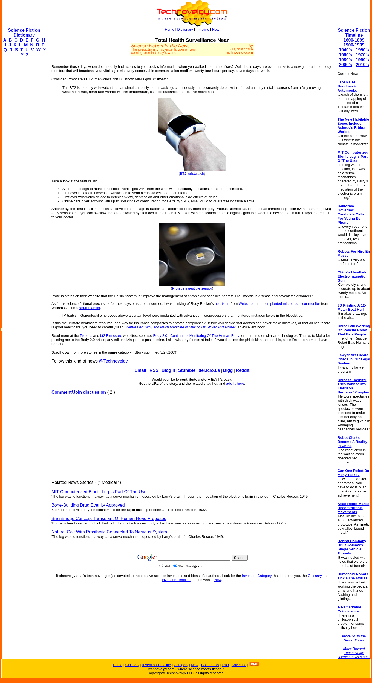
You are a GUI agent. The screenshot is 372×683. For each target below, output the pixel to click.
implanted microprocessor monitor (293, 304)
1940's (345, 50)
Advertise (239, 665)
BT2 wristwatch (192, 173)
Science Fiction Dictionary (24, 32)
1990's (362, 59)
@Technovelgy (113, 361)
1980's (345, 59)
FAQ (225, 665)
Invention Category (257, 576)
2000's (345, 64)
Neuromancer (89, 308)
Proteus (86, 336)
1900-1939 (354, 45)
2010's (362, 64)
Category (181, 665)
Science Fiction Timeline (354, 32)
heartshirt (222, 304)
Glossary (315, 576)
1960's (345, 54)
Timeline (202, 29)
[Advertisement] (23, 144)
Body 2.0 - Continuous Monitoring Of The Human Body (196, 336)
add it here (235, 383)
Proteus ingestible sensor (192, 288)
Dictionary (185, 29)
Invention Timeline (176, 580)
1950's (362, 50)
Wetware (246, 304)
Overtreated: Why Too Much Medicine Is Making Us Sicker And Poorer (180, 327)
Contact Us (210, 665)
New (215, 29)
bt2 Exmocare (111, 336)
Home (169, 29)
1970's (362, 54)
